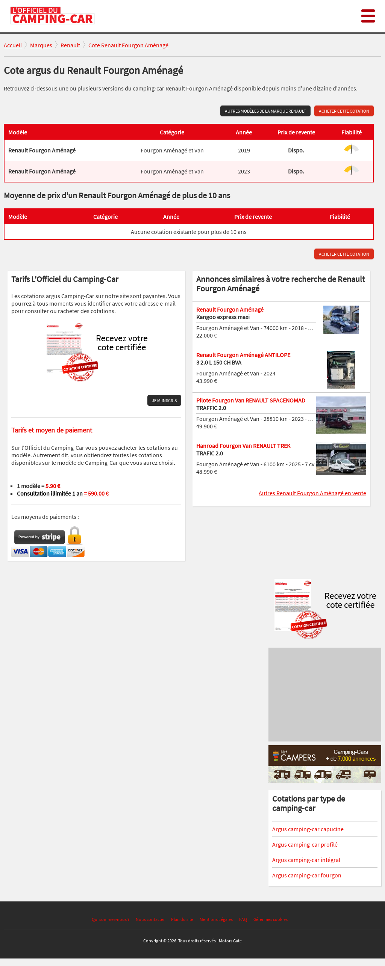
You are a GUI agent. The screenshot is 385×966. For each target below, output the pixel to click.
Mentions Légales (216, 919)
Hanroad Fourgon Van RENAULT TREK (243, 445)
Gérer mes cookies (270, 919)
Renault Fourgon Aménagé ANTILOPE (243, 355)
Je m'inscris (164, 400)
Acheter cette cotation (344, 111)
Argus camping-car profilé (305, 844)
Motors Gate (230, 940)
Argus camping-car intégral (306, 860)
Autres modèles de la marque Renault (265, 111)
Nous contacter (150, 919)
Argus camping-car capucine (308, 829)
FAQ (243, 919)
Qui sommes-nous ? (110, 919)
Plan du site (182, 919)
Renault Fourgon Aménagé (230, 309)
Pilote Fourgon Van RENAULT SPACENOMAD (250, 400)
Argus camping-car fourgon (306, 875)
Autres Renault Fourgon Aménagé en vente (312, 493)
